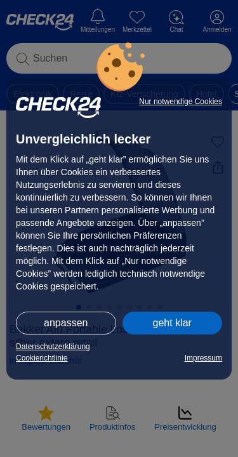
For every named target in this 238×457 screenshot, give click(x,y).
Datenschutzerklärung (53, 346)
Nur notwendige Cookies (180, 101)
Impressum (203, 358)
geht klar (172, 322)
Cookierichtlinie (41, 358)
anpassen (66, 322)
